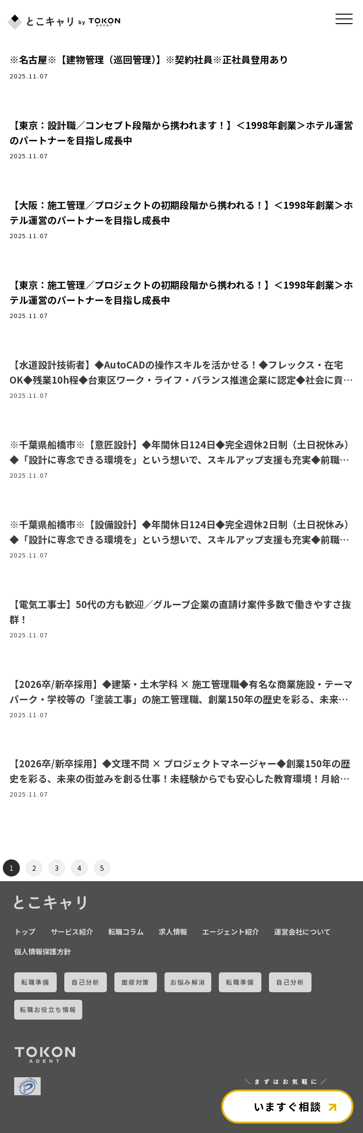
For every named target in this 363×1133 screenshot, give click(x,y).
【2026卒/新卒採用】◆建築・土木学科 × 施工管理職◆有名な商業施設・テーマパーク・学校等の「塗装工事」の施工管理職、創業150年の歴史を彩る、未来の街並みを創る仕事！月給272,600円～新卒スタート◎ (181, 699)
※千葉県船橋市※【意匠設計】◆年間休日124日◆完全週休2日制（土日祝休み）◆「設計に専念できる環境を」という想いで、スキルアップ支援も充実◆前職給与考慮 (181, 459)
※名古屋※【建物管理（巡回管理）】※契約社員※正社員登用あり (148, 59)
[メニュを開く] (344, 19)
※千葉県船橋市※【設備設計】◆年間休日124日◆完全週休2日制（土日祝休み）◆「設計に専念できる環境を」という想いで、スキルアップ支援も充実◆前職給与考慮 (181, 539)
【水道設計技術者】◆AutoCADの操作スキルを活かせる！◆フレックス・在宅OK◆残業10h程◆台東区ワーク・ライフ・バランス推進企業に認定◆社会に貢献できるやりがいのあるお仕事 (181, 380)
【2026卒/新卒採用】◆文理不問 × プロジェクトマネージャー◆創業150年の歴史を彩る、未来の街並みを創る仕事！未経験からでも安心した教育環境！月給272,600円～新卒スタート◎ (179, 778)
